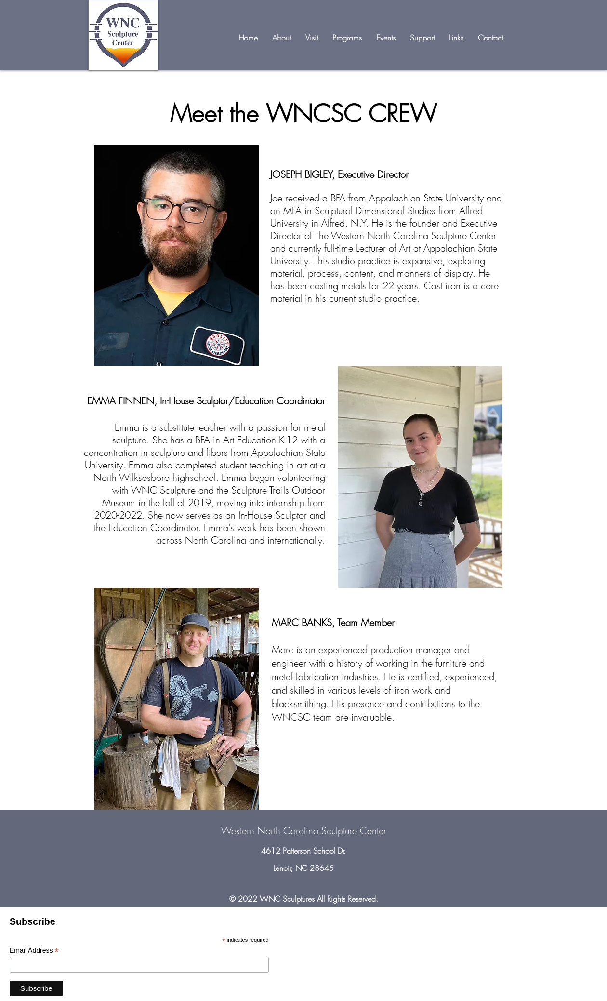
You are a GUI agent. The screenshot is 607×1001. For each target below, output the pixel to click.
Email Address (34, 950)
